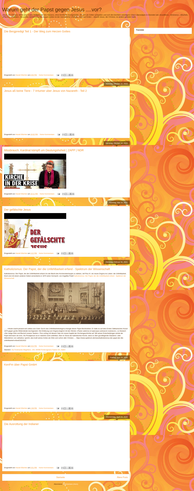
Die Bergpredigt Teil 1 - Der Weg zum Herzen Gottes (37, 31)
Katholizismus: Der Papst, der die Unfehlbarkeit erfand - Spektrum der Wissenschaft (57, 269)
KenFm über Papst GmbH (20, 364)
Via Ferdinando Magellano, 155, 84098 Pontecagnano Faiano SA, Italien (38, 350)
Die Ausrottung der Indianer (21, 424)
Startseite (60, 477)
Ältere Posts (122, 477)
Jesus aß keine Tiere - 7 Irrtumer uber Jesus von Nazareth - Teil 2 (45, 90)
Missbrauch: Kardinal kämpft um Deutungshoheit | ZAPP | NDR (44, 150)
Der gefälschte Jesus (17, 209)
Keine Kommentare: (46, 75)
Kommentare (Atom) (70, 484)
